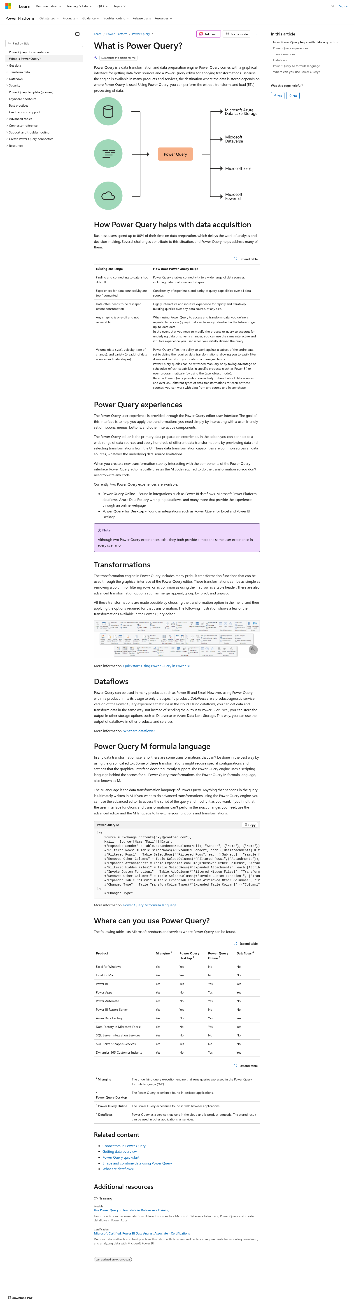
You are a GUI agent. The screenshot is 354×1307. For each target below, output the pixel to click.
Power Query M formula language (149, 905)
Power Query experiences (290, 48)
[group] (177, 863)
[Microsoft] (8, 6)
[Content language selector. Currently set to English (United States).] (26, 1282)
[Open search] (332, 6)
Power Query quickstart (120, 1157)
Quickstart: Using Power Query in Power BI (156, 665)
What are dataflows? (139, 730)
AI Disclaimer (14, 1293)
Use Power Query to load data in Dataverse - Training (131, 1210)
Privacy (99, 1293)
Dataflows (280, 60)
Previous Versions (41, 1293)
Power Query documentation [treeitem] (29, 52)
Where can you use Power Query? (296, 72)
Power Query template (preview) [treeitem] (31, 92)
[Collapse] (77, 34)
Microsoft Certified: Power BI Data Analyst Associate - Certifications (142, 1233)
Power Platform (116, 34)
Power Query (141, 34)
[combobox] (44, 43)
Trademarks (187, 1293)
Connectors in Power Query (124, 1145)
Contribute (80, 1293)
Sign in (344, 6)
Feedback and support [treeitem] (24, 112)
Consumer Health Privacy (129, 1293)
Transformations (284, 54)
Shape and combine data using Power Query (137, 1163)
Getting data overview (119, 1151)
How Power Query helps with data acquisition (305, 42)
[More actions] (256, 33)
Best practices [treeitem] (18, 105)
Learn (98, 34)
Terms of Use (165, 1293)
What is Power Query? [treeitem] (25, 58)
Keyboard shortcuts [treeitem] (22, 99)
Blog (61, 1293)
